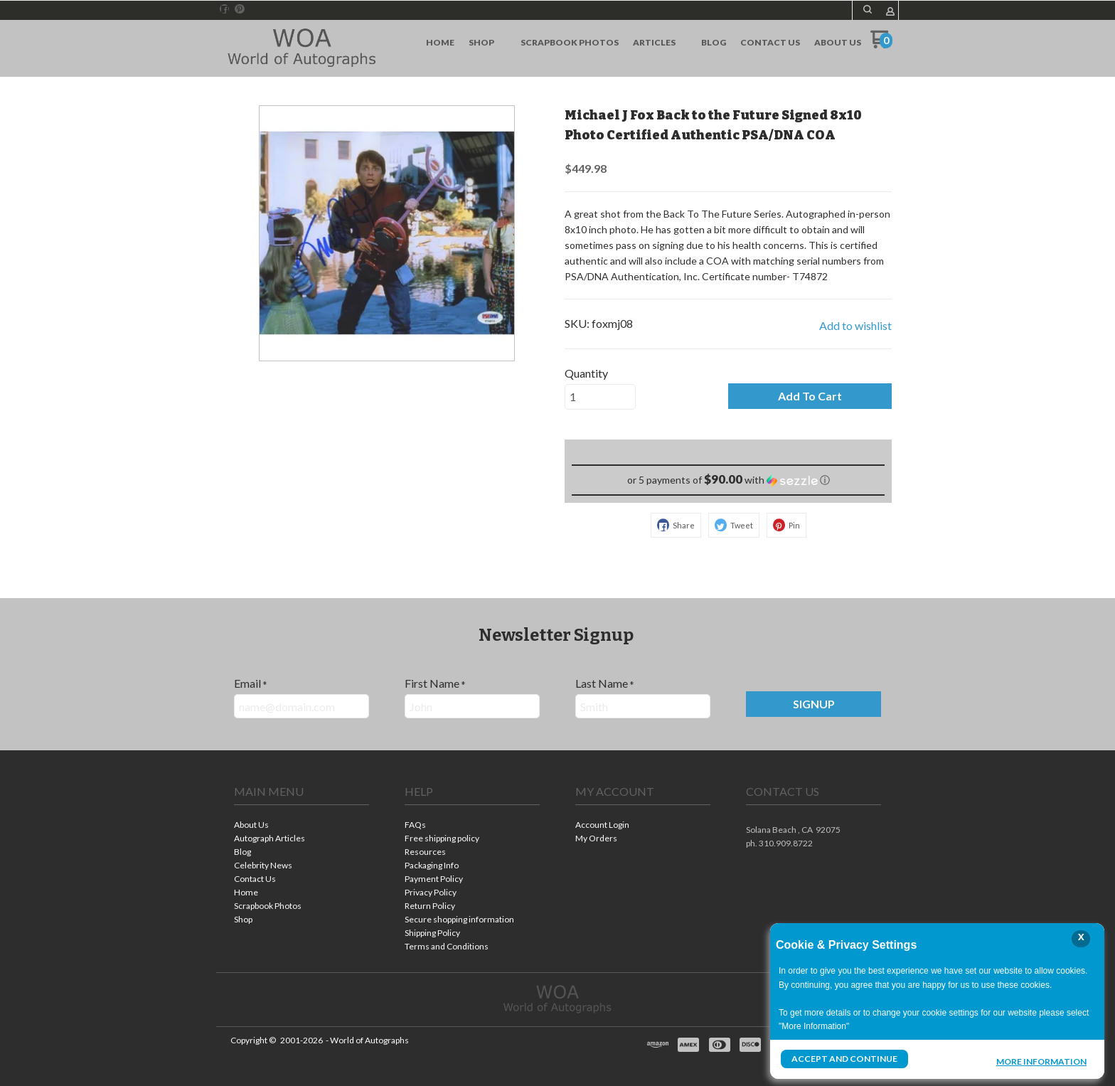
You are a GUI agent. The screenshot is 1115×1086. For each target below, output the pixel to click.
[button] (867, 9)
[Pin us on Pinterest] (239, 9)
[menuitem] (440, 42)
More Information (1041, 1060)
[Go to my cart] (881, 44)
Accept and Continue (844, 1058)
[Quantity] (600, 397)
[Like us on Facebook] (224, 9)
